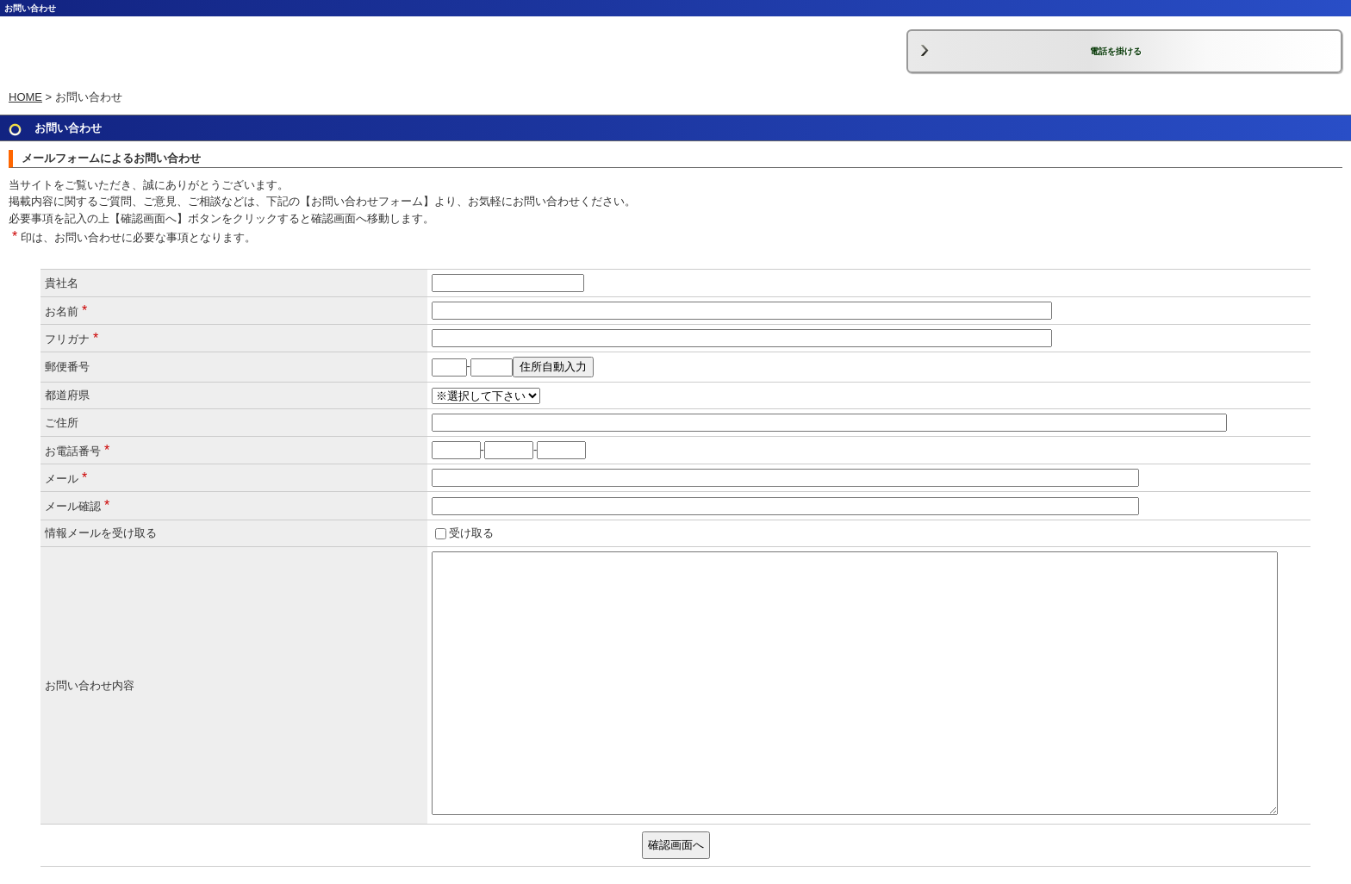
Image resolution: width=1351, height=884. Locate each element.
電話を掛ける (1116, 51)
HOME (25, 96)
